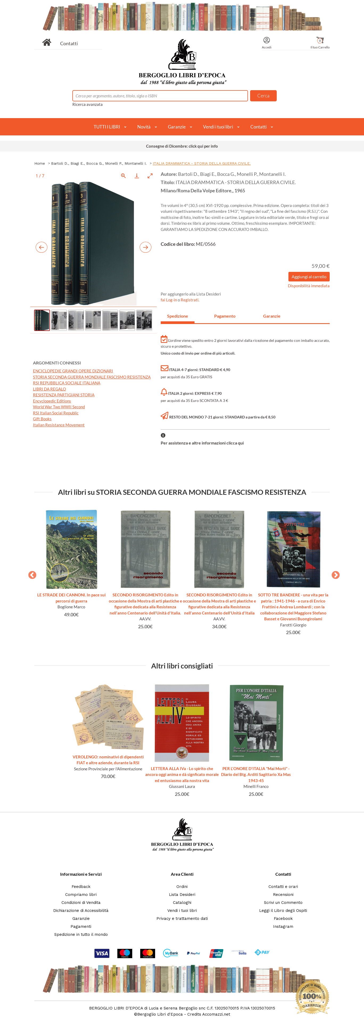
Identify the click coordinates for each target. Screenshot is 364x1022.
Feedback (81, 886)
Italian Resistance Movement (59, 424)
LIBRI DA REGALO (49, 389)
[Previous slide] (41, 247)
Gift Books (42, 418)
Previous (30, 573)
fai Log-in (169, 299)
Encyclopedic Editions (52, 400)
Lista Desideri (182, 894)
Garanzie (177, 127)
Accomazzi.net (216, 1014)
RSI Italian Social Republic (55, 412)
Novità (144, 127)
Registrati (189, 299)
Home (39, 163)
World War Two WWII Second (59, 406)
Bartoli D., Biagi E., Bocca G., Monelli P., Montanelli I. (99, 163)
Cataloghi (182, 902)
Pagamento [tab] (224, 315)
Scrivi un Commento (283, 902)
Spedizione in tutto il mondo (81, 934)
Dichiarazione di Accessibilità (81, 910)
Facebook (283, 918)
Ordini (182, 886)
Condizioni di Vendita (81, 902)
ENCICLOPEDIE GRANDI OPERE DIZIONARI (73, 370)
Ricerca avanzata (87, 104)
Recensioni (283, 894)
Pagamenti (81, 926)
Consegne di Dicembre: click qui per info (182, 146)
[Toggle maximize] (150, 175)
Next (333, 573)
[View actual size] (123, 175)
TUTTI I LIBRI (107, 127)
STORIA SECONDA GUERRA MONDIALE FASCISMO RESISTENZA (92, 377)
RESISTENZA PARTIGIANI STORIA (63, 394)
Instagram (283, 926)
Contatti (69, 43)
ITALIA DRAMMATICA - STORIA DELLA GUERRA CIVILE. (202, 163)
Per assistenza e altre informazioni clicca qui (202, 442)
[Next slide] (145, 247)
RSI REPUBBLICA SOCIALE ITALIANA (66, 382)
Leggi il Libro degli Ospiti (283, 910)
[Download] (136, 175)
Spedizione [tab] (177, 315)
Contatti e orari (283, 886)
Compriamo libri (81, 894)
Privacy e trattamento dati (182, 918)
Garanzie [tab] (271, 315)
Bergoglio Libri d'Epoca (160, 1014)
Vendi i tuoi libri (218, 127)
